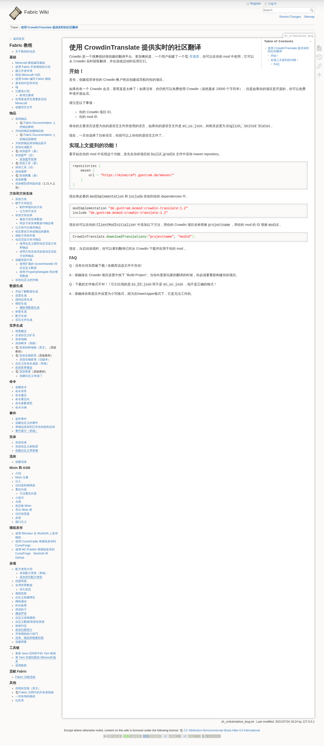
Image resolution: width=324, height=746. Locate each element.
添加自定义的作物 (26, 280)
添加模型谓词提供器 (28, 183)
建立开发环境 (23, 71)
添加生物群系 (27, 355)
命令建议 (21, 395)
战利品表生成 (23, 299)
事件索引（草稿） (26, 431)
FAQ (276, 64)
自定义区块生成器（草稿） (32, 363)
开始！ (275, 55)
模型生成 (21, 303)
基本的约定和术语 (26, 83)
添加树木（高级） (26, 343)
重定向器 (21, 489)
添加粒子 (21, 609)
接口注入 (21, 521)
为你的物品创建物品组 (29, 131)
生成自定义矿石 (25, 335)
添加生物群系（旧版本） (35, 359)
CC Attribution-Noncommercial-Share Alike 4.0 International (222, 730)
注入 (18, 481)
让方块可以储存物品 (28, 227)
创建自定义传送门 (31, 375)
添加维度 (25, 371)
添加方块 (21, 199)
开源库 (194, 56)
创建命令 (21, 387)
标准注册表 (27, 95)
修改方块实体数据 (31, 219)
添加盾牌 (21, 171)
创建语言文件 (23, 107)
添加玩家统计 (23, 629)
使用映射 (21, 665)
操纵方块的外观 (25, 235)
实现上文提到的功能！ (285, 60)
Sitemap (309, 16)
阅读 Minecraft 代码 (27, 75)
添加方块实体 (23, 215)
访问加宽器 (22, 513)
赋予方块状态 (23, 203)
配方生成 (21, 315)
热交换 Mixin (23, 505)
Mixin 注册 (22, 477)
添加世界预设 (23, 367)
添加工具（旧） (25, 167)
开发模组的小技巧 (26, 633)
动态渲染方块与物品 (28, 239)
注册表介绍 (22, 91)
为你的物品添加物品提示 (31, 143)
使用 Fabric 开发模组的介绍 (33, 67)
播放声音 (21, 613)
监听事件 (21, 418)
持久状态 (25, 589)
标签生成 (21, 311)
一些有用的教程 (25, 696)
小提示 (19, 497)
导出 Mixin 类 (23, 509)
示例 (18, 501)
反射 (18, 517)
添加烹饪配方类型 (31, 577)
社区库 (19, 700)
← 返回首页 (17, 38)
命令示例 (21, 407)
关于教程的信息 (25, 51)
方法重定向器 (28, 493)
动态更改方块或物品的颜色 (32, 231)
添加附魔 (21, 179)
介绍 (18, 473)
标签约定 (21, 625)
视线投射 (21, 593)
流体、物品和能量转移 (29, 637)
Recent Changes (290, 16)
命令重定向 (22, 399)
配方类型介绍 (23, 569)
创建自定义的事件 (26, 422)
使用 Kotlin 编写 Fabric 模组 (33, 79)
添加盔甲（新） (29, 151)
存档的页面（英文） (28, 688)
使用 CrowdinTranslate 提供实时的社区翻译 (49, 27)
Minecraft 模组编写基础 (30, 62)
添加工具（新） (29, 163)
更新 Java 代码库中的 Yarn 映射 (35, 653)
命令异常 (21, 391)
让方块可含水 (28, 211)
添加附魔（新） (29, 175)
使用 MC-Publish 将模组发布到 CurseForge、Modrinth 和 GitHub (35, 553)
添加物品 (21, 118)
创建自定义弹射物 (26, 450)
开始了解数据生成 (26, 291)
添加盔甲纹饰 (28, 159)
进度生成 (21, 295)
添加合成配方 (23, 147)
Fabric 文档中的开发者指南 (36, 692)
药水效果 (21, 605)
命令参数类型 (23, 403)
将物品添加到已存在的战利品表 (35, 427)
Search (312, 10)
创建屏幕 (21, 641)
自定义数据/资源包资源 (29, 621)
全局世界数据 (23, 585)
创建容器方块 (23, 260)
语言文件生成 (23, 320)
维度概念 (21, 331)
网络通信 (21, 601)
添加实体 (21, 442)
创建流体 (21, 461)
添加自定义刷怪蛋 (26, 446)
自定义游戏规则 (25, 617)
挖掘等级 (21, 581)
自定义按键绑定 (25, 597)
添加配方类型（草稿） (34, 573)
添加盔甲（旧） (25, 155)
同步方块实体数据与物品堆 (37, 223)
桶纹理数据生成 (29, 307)
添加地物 (21, 339)
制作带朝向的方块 (31, 207)
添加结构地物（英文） (33, 347)
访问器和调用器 (25, 485)
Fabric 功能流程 (25, 677)
